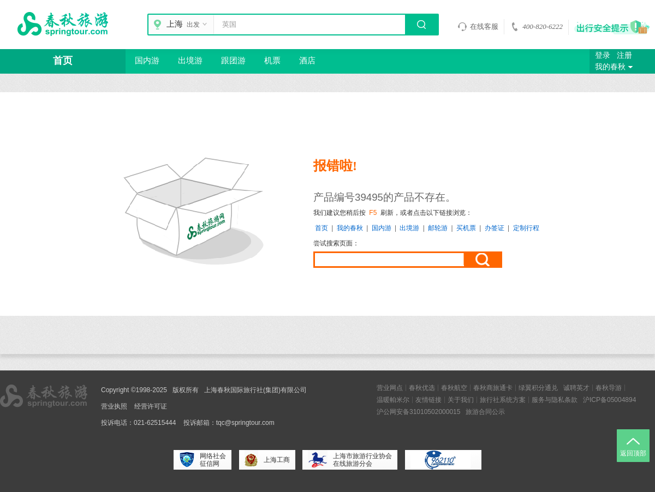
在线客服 (477, 27)
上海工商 (267, 460)
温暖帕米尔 (393, 400)
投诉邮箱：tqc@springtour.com (229, 423)
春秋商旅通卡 (493, 388)
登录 (602, 55)
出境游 (190, 60)
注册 (624, 55)
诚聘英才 (576, 388)
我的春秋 (615, 67)
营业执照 (114, 406)
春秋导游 (609, 388)
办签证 (494, 228)
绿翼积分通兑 (538, 388)
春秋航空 (454, 388)
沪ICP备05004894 (609, 400)
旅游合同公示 (485, 412)
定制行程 (526, 228)
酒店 (307, 60)
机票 (272, 60)
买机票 (466, 228)
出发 (198, 24)
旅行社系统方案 (503, 400)
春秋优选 (422, 388)
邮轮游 (438, 228)
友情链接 (428, 400)
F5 (373, 213)
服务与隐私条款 (554, 400)
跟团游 (233, 60)
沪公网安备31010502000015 (418, 412)
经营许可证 (150, 406)
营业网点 (390, 388)
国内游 (147, 60)
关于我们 (461, 400)
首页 (63, 60)
